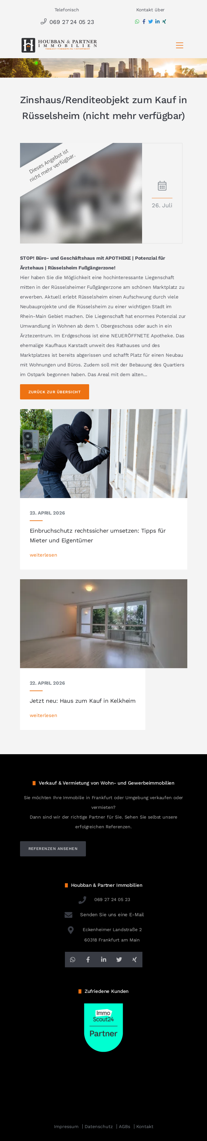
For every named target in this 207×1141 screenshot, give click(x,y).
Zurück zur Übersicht (54, 392)
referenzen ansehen (53, 848)
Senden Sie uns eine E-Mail (103, 915)
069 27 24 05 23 (66, 21)
